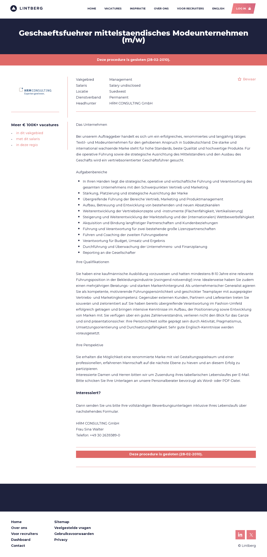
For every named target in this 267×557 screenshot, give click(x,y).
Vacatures (112, 9)
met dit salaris (28, 140)
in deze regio (27, 146)
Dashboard (20, 541)
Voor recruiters (189, 9)
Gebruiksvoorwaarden (74, 535)
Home (91, 9)
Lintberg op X (251, 536)
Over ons (160, 9)
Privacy (60, 541)
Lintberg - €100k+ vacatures (27, 9)
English (218, 9)
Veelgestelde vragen (72, 529)
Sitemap (61, 523)
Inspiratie (137, 9)
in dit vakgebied (29, 134)
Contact (18, 547)
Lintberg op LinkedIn (240, 536)
